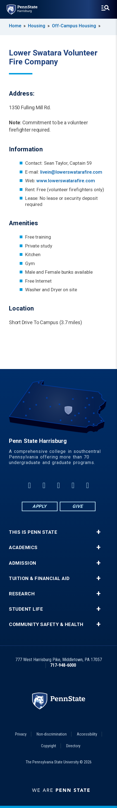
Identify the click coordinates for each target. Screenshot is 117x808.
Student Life (26, 609)
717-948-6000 (63, 665)
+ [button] (98, 532)
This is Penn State (33, 532)
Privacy (21, 734)
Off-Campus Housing (74, 25)
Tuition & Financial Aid (39, 578)
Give (77, 506)
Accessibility (87, 734)
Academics (23, 547)
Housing (36, 25)
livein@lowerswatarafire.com (71, 172)
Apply (39, 506)
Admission (22, 563)
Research (22, 593)
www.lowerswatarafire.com (65, 180)
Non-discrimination (52, 734)
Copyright (48, 746)
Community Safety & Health (46, 624)
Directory (73, 746)
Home (15, 25)
